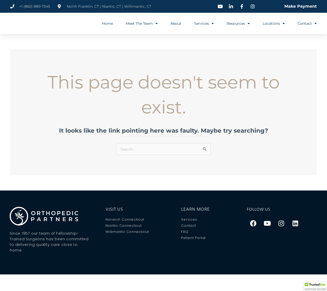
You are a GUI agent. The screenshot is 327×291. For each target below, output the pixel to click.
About (175, 23)
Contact (307, 23)
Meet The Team (142, 23)
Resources (238, 23)
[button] (315, 286)
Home (107, 23)
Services (204, 23)
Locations (274, 23)
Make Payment (300, 6)
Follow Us (259, 209)
